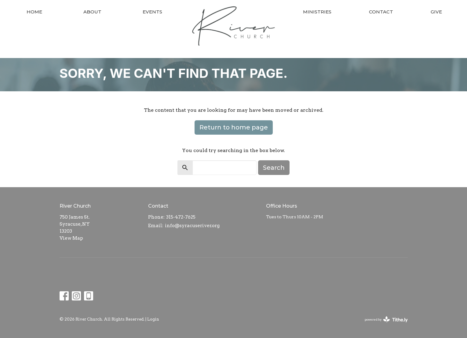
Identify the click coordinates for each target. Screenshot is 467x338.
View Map (71, 238)
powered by (386, 319)
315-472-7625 (180, 217)
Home (34, 12)
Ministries (317, 12)
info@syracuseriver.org (192, 225)
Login (153, 319)
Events (152, 12)
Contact (381, 12)
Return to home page (233, 127)
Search (274, 167)
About (92, 12)
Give (436, 12)
